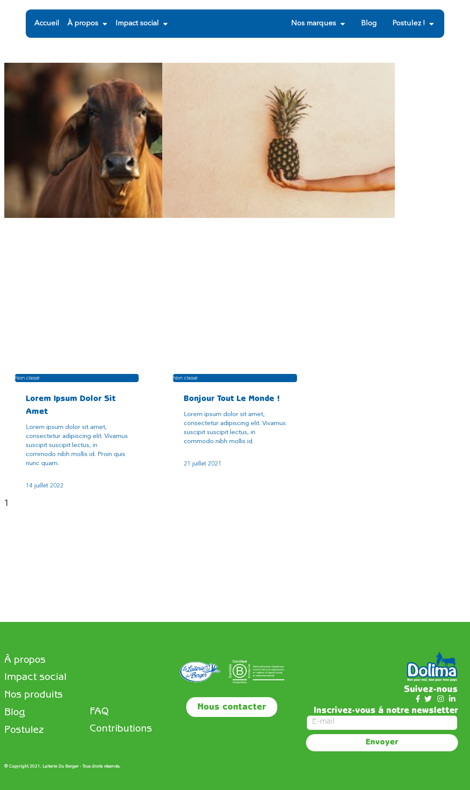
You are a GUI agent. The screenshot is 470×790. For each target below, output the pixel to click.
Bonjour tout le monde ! (232, 399)
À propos (87, 24)
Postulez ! (413, 24)
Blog (368, 23)
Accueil (46, 23)
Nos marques (318, 24)
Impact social (141, 24)
